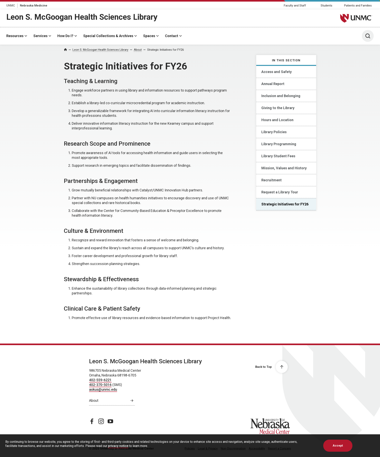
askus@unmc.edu (103, 389)
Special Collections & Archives (108, 36)
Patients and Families (358, 5)
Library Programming (278, 144)
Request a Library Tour (279, 192)
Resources (14, 36)
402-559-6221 (100, 380)
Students (326, 5)
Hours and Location (277, 120)
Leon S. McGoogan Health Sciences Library (81, 17)
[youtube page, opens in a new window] (110, 421)
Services (40, 36)
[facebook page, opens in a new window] (92, 421)
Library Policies (274, 132)
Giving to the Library (277, 108)
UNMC (10, 5)
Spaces (149, 36)
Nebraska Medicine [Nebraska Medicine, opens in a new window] (33, 5)
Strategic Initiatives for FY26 (165, 50)
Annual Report (272, 84)
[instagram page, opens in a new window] (101, 421)
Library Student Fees (278, 156)
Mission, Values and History (284, 168)
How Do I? (65, 36)
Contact (171, 36)
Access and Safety (276, 72)
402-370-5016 (100, 385)
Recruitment (271, 180)
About (138, 50)
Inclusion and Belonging (280, 96)
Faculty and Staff (295, 5)
